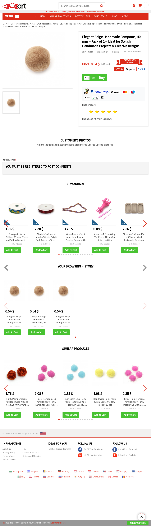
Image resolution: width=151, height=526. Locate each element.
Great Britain (96, 477)
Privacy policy (9, 453)
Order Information (31, 453)
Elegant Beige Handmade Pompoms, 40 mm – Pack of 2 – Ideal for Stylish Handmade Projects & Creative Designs (14, 320)
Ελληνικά (32, 472)
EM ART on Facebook (90, 450)
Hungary (122, 472)
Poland (34, 477)
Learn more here (58, 522)
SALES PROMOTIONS (60, 16)
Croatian (93, 472)
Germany (63, 472)
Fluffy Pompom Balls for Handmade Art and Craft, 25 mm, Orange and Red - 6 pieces (17, 402)
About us (7, 449)
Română (48, 472)
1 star (91, 112)
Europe (137, 472)
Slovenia (64, 477)
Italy (21, 477)
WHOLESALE (100, 16)
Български (16, 472)
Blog (114, 16)
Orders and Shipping (32, 456)
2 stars (97, 112)
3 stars (103, 112)
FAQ (24, 449)
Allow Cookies (138, 523)
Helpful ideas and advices (59, 449)
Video (125, 16)
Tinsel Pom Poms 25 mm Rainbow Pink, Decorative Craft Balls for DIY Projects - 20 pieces (134, 402)
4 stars (109, 112)
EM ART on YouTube (90, 456)
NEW (42, 16)
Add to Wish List (132, 52)
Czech (107, 472)
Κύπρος (79, 477)
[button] (59, 255)
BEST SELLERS (82, 16)
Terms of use (9, 456)
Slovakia (48, 477)
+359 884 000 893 (96, 12)
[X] (4, 522)
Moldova (128, 477)
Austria (79, 472)
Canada (113, 477)
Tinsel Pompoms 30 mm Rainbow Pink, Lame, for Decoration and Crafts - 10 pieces (46, 402)
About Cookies (9, 460)
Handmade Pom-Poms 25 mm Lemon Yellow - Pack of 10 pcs (104, 402)
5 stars (115, 112)
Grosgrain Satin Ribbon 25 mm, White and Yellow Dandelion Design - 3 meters (17, 237)
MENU (12, 16)
